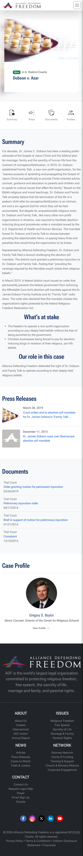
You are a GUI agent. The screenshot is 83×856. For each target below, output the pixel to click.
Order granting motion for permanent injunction (33, 487)
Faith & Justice (20, 765)
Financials (49, 845)
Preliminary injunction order (21, 503)
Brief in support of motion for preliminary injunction (36, 520)
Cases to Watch (21, 761)
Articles (20, 752)
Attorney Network (62, 752)
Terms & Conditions (37, 841)
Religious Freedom (62, 720)
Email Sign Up (21, 797)
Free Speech (62, 725)
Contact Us (21, 784)
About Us (21, 720)
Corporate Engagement (62, 770)
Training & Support (62, 761)
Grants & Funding (62, 757)
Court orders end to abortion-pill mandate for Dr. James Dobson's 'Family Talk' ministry (49, 417)
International (21, 729)
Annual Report (21, 738)
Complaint (10, 536)
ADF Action (21, 733)
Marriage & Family (62, 733)
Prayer (21, 793)
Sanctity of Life (62, 729)
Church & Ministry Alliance (62, 765)
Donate (20, 801)
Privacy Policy (14, 841)
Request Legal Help (21, 788)
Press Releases (20, 757)
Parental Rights (62, 738)
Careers (21, 725)
